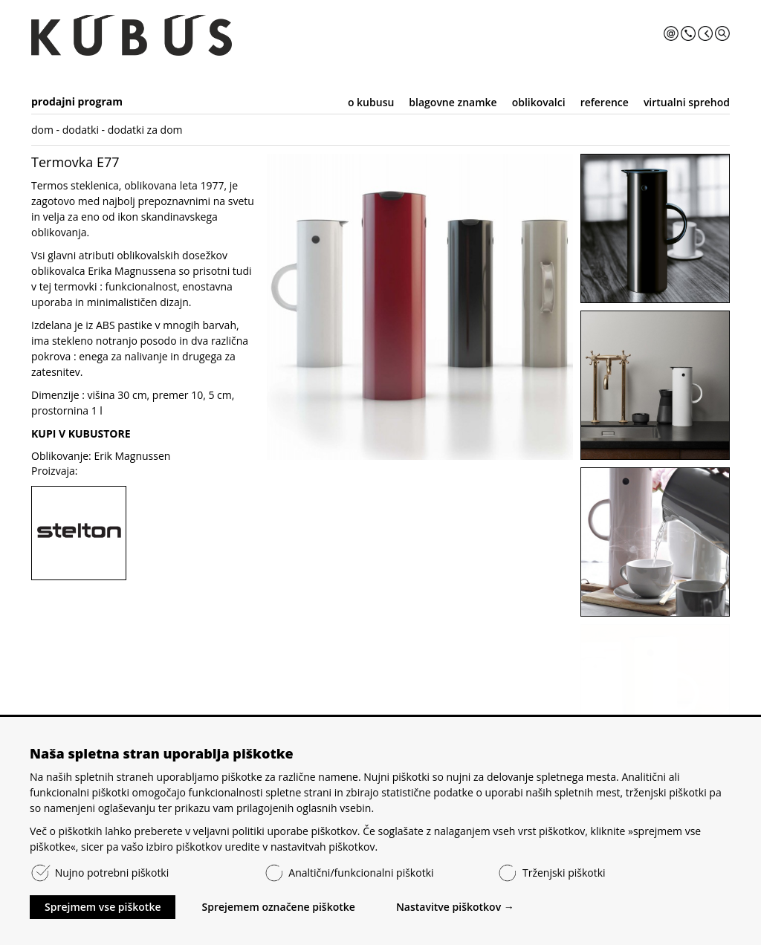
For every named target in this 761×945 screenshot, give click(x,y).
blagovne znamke (452, 102)
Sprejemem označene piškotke (277, 907)
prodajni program (77, 101)
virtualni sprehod (687, 102)
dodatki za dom (145, 130)
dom (42, 130)
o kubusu (371, 102)
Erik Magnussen (132, 456)
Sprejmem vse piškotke (103, 907)
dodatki (80, 130)
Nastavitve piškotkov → (455, 907)
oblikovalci (539, 102)
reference (604, 102)
